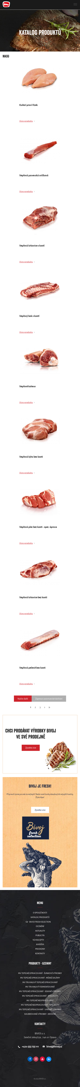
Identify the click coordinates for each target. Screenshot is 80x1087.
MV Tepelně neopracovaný (40, 1000)
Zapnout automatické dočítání (48, 699)
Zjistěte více (30, 748)
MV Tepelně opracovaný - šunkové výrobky (40, 973)
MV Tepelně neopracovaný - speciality (40, 1005)
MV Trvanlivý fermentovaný (40, 987)
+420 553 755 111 (30, 1046)
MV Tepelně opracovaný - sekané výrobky (40, 991)
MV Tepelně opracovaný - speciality (40, 996)
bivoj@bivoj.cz (54, 1046)
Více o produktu (26, 121)
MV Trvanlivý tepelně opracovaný (40, 982)
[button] (75, 4)
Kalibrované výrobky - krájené (40, 1014)
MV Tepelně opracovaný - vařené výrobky (40, 1009)
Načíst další (23, 699)
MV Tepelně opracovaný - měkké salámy (40, 978)
